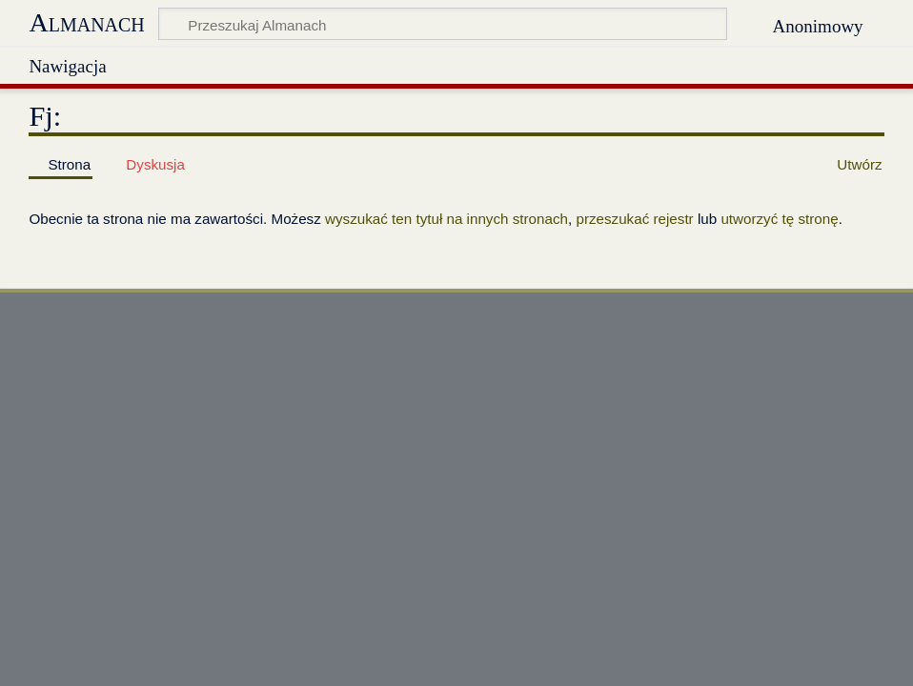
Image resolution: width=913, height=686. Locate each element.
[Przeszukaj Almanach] (442, 24)
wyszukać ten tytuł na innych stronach (446, 219)
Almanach (86, 22)
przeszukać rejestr (634, 219)
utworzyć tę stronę (779, 219)
